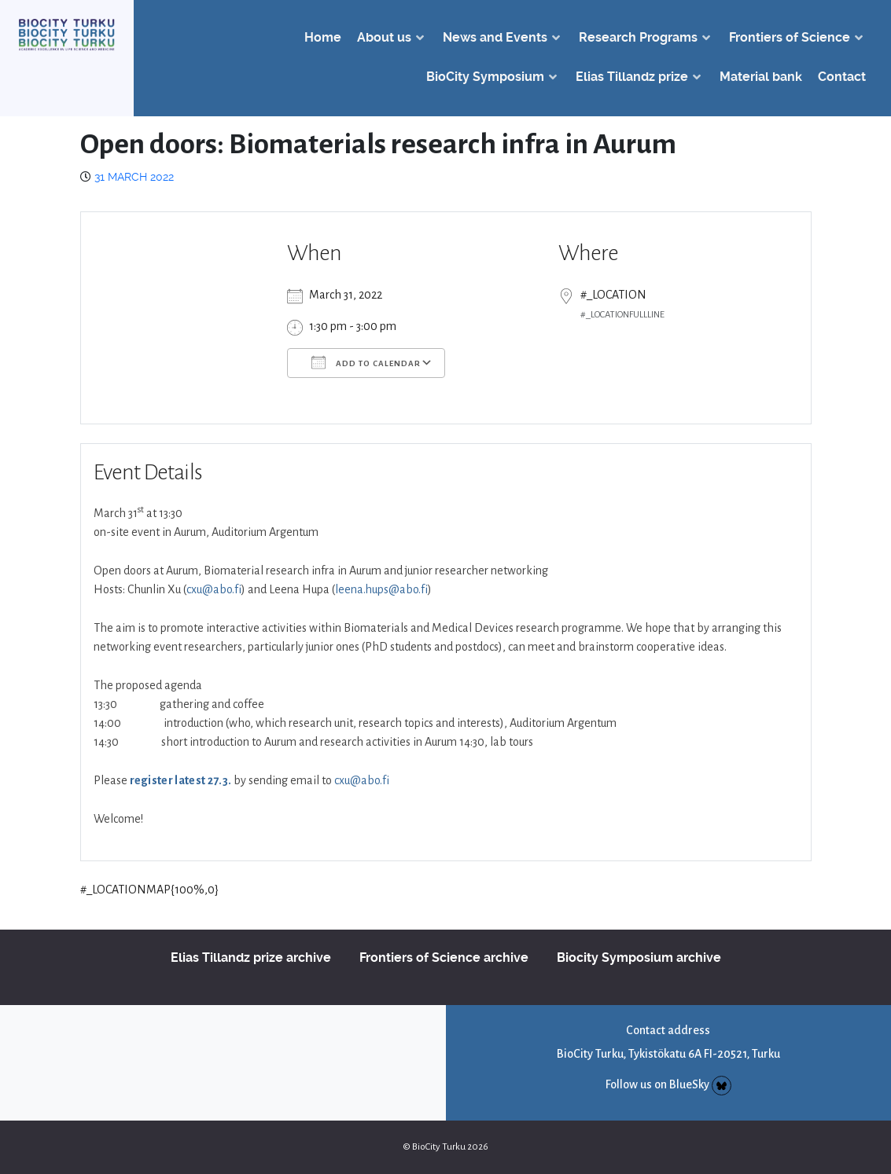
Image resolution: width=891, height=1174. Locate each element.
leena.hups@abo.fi (381, 589)
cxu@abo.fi (213, 589)
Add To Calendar (366, 362)
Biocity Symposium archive (639, 957)
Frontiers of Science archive (443, 957)
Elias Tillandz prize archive (251, 957)
